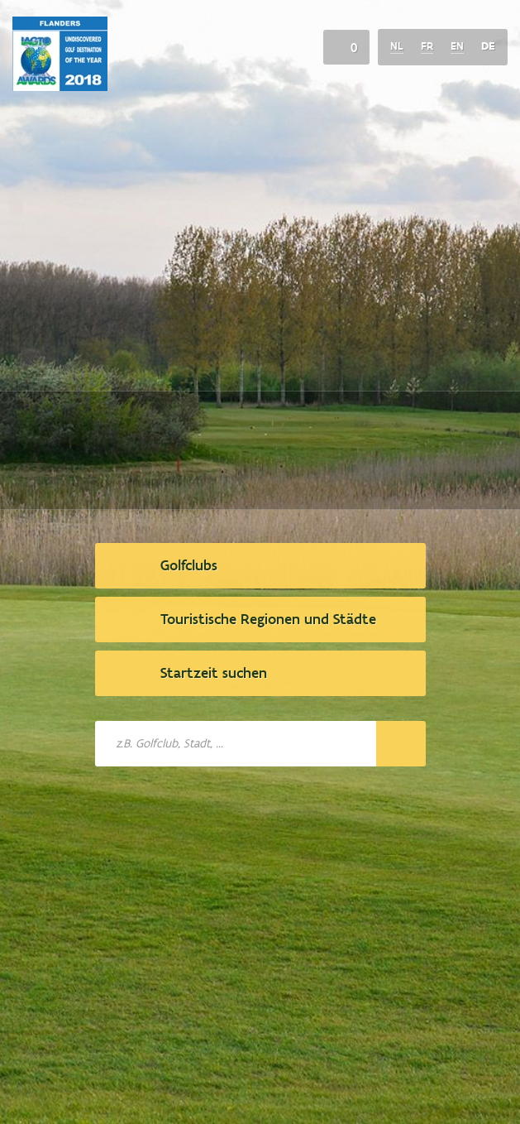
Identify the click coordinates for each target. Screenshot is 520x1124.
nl (396, 46)
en (457, 46)
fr (427, 46)
